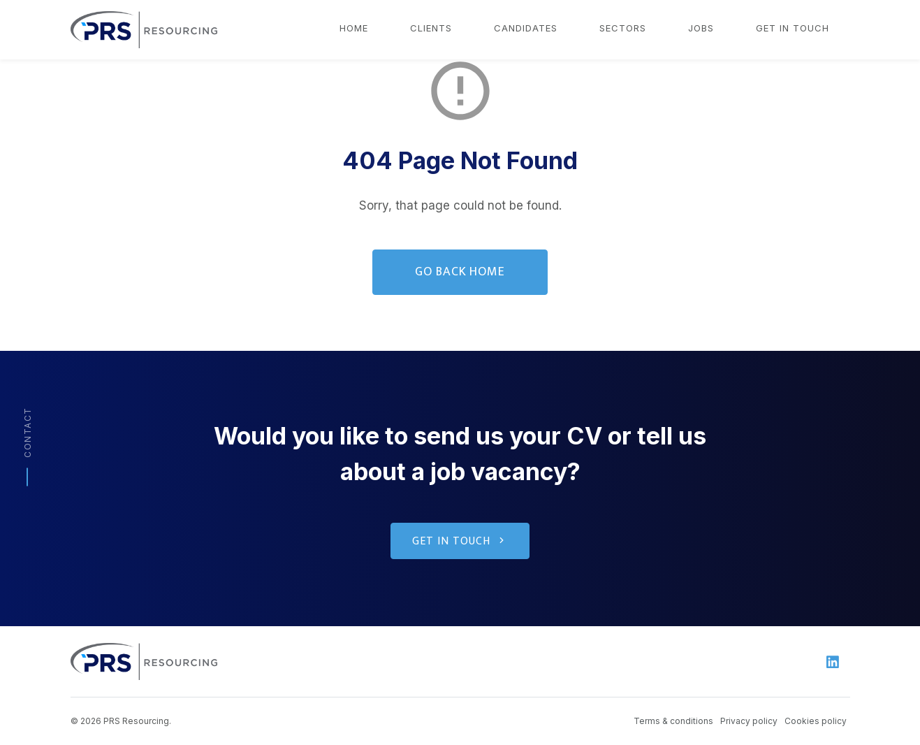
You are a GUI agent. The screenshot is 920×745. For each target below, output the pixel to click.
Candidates (525, 28)
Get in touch (792, 28)
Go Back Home (460, 271)
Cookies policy (815, 721)
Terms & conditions (673, 721)
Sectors (622, 28)
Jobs (701, 28)
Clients (431, 28)
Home (353, 28)
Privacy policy (748, 721)
